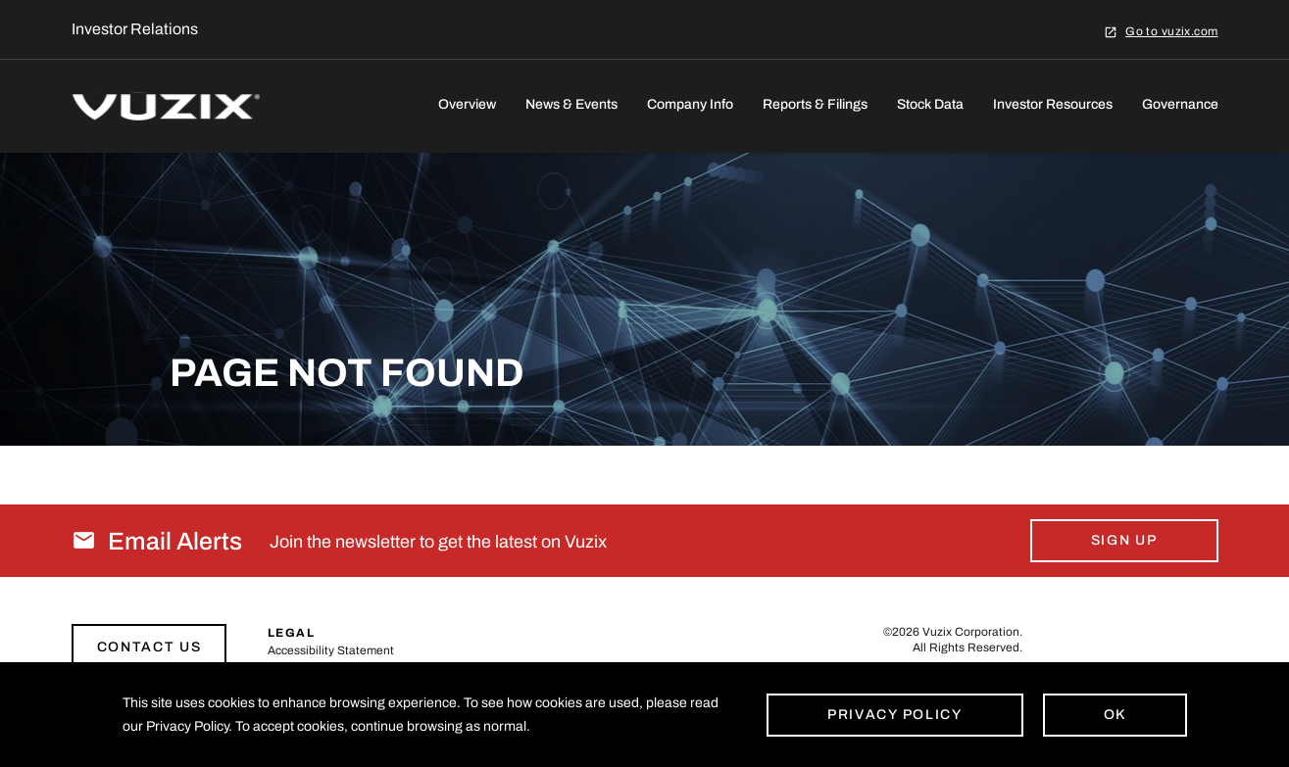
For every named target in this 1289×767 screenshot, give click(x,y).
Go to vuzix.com (1171, 30)
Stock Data (930, 104)
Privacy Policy (895, 714)
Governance (1180, 104)
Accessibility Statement (331, 650)
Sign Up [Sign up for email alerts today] (1124, 540)
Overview (467, 104)
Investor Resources (1053, 104)
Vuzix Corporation (970, 632)
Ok (1115, 714)
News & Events (571, 104)
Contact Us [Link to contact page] (149, 647)
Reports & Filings (815, 104)
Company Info (690, 104)
